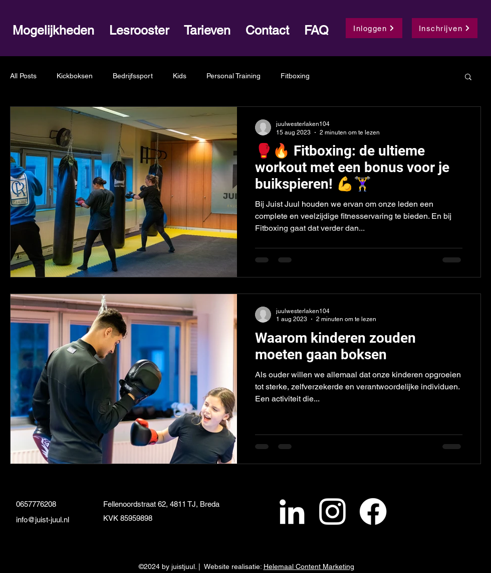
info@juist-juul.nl (42, 519)
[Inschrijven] (444, 28)
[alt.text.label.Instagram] (332, 511)
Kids (179, 76)
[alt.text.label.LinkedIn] (292, 511)
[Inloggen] (374, 28)
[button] (468, 77)
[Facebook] (373, 511)
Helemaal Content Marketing (309, 566)
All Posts (23, 76)
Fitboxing (295, 76)
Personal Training (233, 76)
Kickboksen (75, 76)
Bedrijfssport (133, 76)
